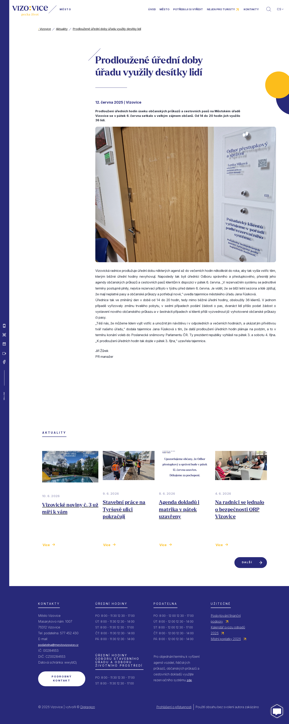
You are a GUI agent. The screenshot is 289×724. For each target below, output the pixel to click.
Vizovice (44, 29)
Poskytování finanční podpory (226, 618)
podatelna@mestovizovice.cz (58, 645)
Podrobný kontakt (62, 678)
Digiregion (87, 707)
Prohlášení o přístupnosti (173, 707)
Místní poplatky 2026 (226, 639)
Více (46, 545)
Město (164, 9)
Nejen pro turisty (221, 9)
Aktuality (62, 29)
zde (189, 680)
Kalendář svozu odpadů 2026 (228, 630)
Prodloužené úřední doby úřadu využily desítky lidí (107, 29)
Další (247, 562)
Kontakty (251, 9)
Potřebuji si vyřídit (188, 9)
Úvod (152, 9)
